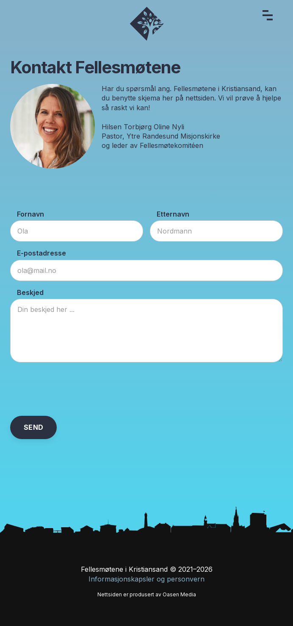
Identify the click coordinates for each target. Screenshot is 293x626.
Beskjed (30, 292)
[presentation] (74, 389)
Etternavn (173, 214)
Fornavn (30, 214)
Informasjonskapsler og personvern (146, 579)
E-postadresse (41, 253)
